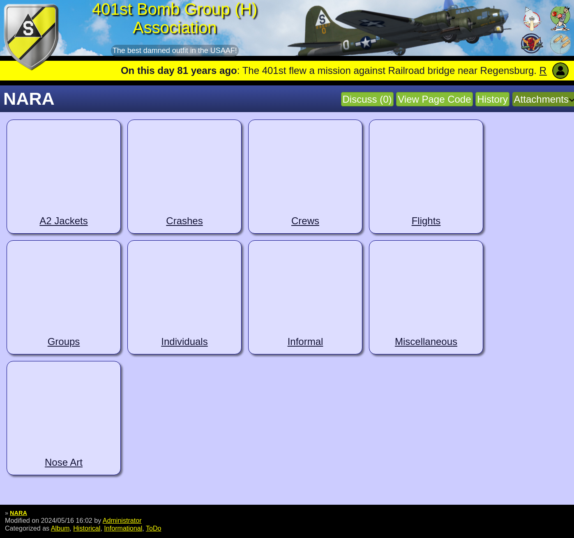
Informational (123, 528)
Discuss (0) (367, 99)
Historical (86, 528)
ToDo (153, 528)
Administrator (122, 520)
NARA (18, 513)
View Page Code (434, 99)
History (492, 99)
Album (60, 528)
